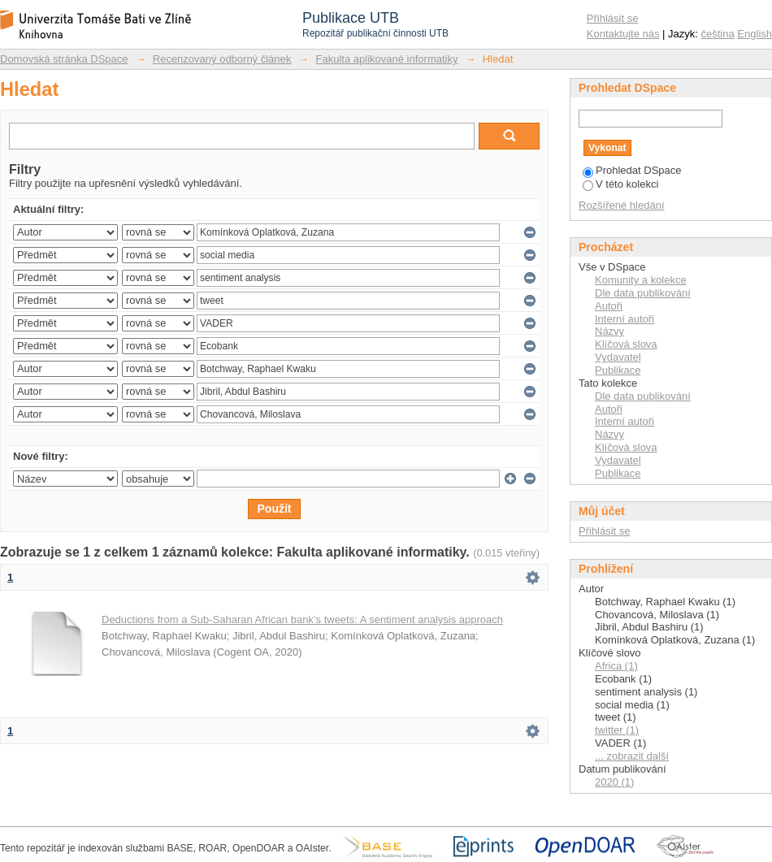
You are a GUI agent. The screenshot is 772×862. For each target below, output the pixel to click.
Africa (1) (616, 666)
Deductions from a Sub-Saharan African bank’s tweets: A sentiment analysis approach (302, 619)
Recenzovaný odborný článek (222, 59)
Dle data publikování (643, 293)
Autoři (608, 306)
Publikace (617, 370)
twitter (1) (617, 730)
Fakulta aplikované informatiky (387, 59)
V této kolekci (620, 184)
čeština (718, 34)
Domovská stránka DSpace (64, 59)
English (754, 34)
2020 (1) (614, 782)
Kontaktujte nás (623, 34)
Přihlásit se (613, 18)
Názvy (609, 331)
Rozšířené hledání (622, 205)
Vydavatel (618, 357)
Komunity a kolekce (641, 280)
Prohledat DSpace (632, 170)
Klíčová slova (626, 344)
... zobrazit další (632, 756)
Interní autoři (624, 319)
